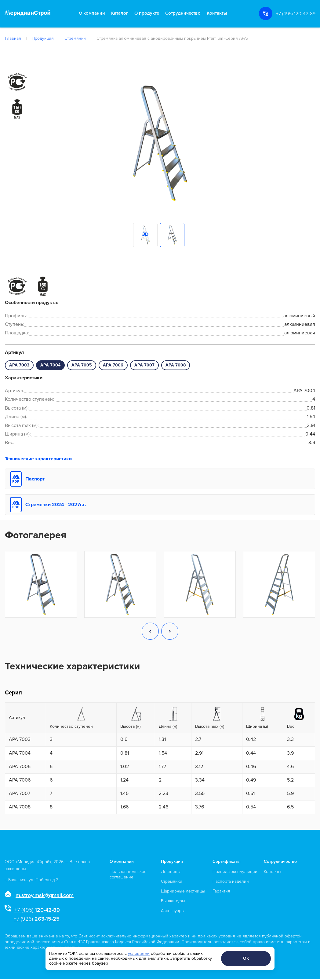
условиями (139, 953)
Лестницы (170, 871)
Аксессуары (172, 910)
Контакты (217, 13)
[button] (150, 632)
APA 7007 (144, 365)
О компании (92, 13)
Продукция (43, 38)
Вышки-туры (173, 901)
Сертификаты (227, 861)
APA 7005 (81, 365)
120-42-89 (37, 910)
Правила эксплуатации (235, 871)
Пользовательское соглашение (128, 874)
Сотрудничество (183, 13)
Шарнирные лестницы (183, 891)
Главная (13, 38)
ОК (246, 958)
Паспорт (35, 479)
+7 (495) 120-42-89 (295, 14)
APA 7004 (50, 365)
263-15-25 (37, 918)
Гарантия (221, 891)
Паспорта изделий (231, 881)
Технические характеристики (38, 459)
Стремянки (75, 38)
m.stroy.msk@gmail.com (45, 895)
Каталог (119, 13)
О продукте (146, 13)
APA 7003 (19, 365)
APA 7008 (175, 365)
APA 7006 (113, 365)
